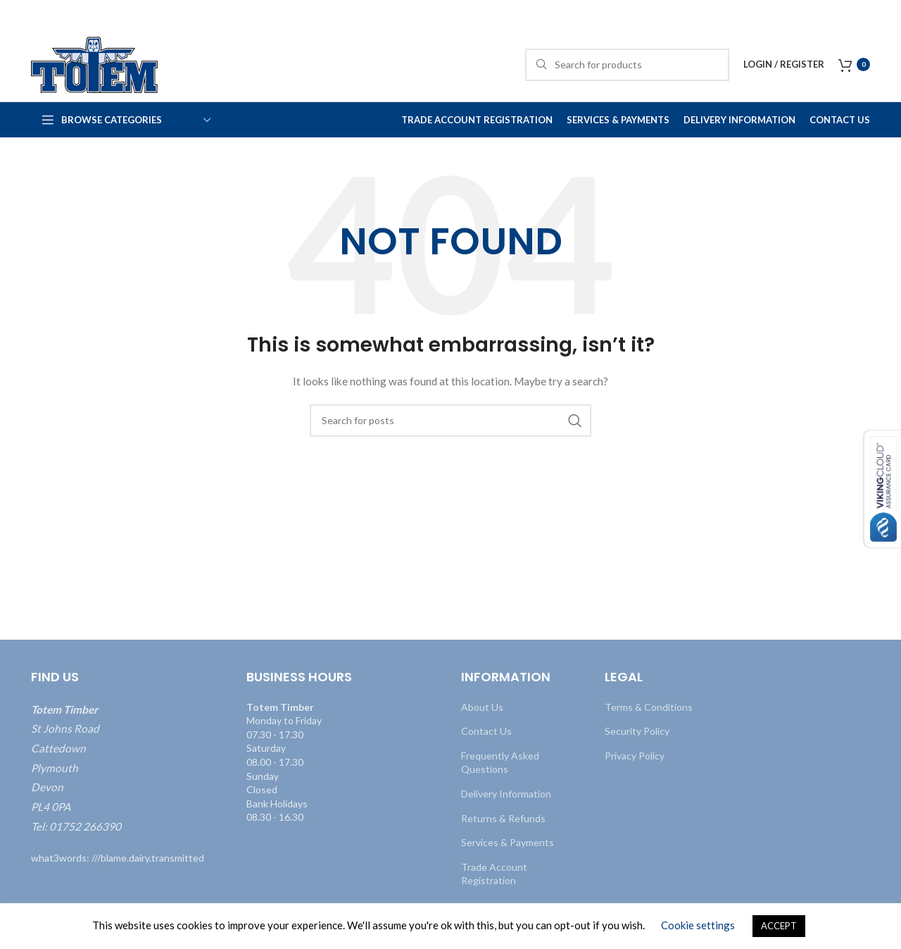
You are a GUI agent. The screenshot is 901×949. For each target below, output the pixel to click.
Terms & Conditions (649, 707)
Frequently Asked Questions (500, 763)
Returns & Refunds (503, 818)
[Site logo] (94, 64)
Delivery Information (506, 794)
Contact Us (486, 731)
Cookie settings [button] (698, 925)
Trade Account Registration (494, 874)
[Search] (627, 65)
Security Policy (637, 731)
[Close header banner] (883, 14)
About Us (482, 707)
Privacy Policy (634, 756)
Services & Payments (507, 842)
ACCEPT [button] (779, 925)
